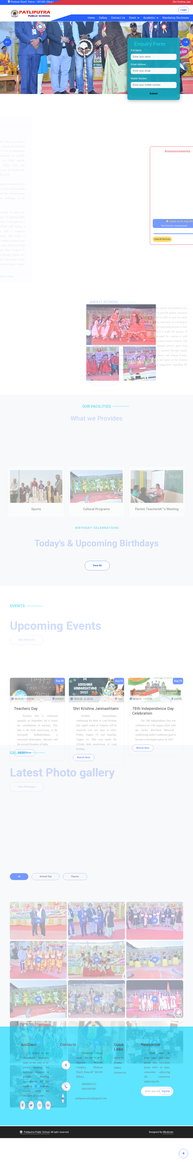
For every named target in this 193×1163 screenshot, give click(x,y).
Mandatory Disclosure (176, 18)
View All (97, 590)
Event (132, 18)
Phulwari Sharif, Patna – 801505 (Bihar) (31, 2)
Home (91, 18)
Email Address (138, 64)
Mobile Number (139, 78)
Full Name (136, 50)
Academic (149, 18)
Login (183, 10)
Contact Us (118, 18)
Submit (154, 93)
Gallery (103, 18)
